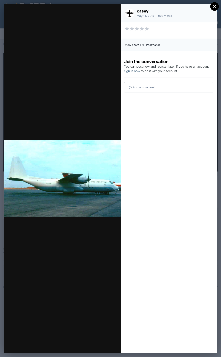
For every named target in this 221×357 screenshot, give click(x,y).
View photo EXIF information (143, 45)
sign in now (132, 71)
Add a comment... (143, 87)
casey (142, 11)
